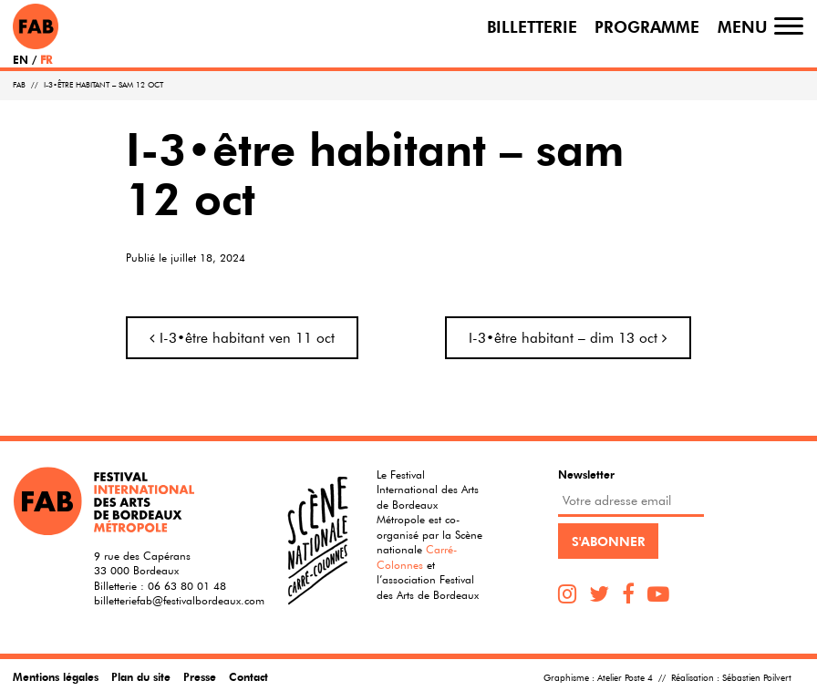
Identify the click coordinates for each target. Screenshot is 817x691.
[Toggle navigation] (788, 25)
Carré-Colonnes (417, 556)
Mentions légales (55, 676)
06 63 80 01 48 (187, 585)
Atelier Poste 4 (625, 678)
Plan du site (141, 676)
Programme (647, 25)
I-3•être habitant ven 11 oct (242, 337)
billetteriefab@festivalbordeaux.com (179, 600)
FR (46, 59)
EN (20, 59)
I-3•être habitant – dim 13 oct (568, 337)
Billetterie (532, 25)
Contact (248, 676)
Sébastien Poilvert (756, 678)
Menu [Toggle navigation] (743, 25)
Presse (199, 676)
